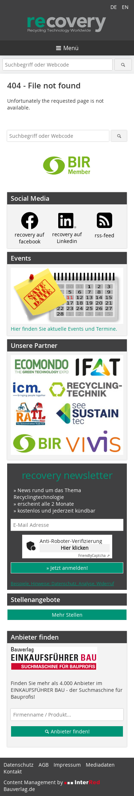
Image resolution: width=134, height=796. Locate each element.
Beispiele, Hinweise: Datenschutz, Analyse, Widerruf (62, 583)
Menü (71, 48)
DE (113, 7)
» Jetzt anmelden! (67, 567)
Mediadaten (100, 764)
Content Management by (52, 782)
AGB (44, 764)
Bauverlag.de (19, 789)
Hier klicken (75, 547)
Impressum (67, 764)
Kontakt (13, 771)
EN (125, 7)
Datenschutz (19, 764)
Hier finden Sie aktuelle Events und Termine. (64, 328)
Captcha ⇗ (94, 555)
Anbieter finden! (67, 731)
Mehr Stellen (67, 614)
